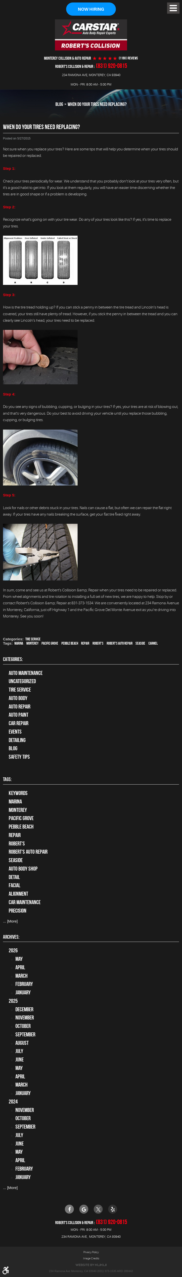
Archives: (11, 937)
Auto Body (18, 698)
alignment (18, 894)
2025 (13, 1001)
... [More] (10, 921)
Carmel (153, 644)
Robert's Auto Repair (120, 644)
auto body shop (23, 869)
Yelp (112, 1209)
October (23, 1026)
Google (83, 1209)
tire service (33, 639)
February (24, 984)
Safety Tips (19, 757)
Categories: (13, 659)
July (19, 1051)
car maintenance (25, 902)
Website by (91, 1265)
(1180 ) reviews (128, 58)
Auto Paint (18, 715)
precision (17, 911)
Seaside (140, 644)
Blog (59, 104)
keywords (18, 793)
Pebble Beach (69, 644)
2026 (13, 951)
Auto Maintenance (26, 673)
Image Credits (91, 1258)
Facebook (69, 1209)
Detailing (17, 740)
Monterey (32, 644)
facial (14, 885)
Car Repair (18, 723)
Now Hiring (91, 9)
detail (14, 877)
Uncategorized (22, 681)
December (24, 1009)
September (25, 1034)
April (20, 967)
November (24, 1018)
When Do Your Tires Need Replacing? (97, 104)
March (21, 976)
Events (15, 732)
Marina (18, 644)
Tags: (7, 779)
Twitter (98, 1209)
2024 (13, 1101)
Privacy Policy (91, 1252)
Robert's (97, 644)
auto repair (19, 706)
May (19, 959)
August (22, 1043)
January (23, 992)
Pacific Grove (50, 644)
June (19, 1059)
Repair (85, 644)
